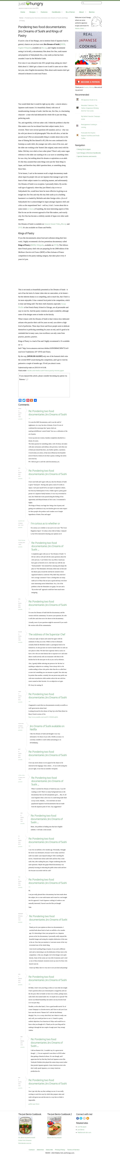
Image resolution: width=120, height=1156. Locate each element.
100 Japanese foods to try (89, 100)
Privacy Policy (60, 1150)
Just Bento (81, 1129)
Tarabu (86, 87)
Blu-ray (44, 48)
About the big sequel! (54, 1137)
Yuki (19, 876)
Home (23, 12)
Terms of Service (73, 1150)
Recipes (32, 12)
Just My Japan (82, 1127)
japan (62, 371)
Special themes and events (86, 156)
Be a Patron (70, 12)
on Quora (30, 209)
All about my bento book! (26, 1137)
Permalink (20, 419)
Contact (32, 1150)
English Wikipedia (24, 48)
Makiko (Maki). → (80, 28)
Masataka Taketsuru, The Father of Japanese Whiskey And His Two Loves (90, 108)
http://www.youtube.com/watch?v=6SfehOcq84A (43, 717)
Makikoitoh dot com (84, 1132)
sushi (42, 371)
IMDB (62, 44)
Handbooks (56, 12)
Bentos (92, 12)
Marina (91, 87)
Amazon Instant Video (52, 224)
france (46, 371)
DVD (20, 228)
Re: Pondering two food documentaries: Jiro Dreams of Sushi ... (48, 414)
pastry (51, 371)
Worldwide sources (24, 1143)
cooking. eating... (21, 775)
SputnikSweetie (21, 520)
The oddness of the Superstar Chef (47, 634)
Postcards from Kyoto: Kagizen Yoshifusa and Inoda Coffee (90, 135)
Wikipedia (40, 245)
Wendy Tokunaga (21, 540)
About (81, 12)
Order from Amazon (24, 1140)
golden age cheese (34, 1104)
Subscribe (49, 1150)
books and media (34, 371)
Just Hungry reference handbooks (89, 153)
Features (44, 12)
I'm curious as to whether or (45, 523)
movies (57, 371)
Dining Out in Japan (84, 149)
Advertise (40, 1150)
